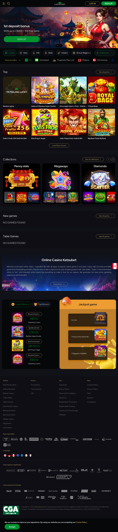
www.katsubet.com (40, 507)
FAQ (89, 393)
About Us (62, 398)
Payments (63, 385)
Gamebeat (42, 60)
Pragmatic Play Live (63, 60)
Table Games (8, 402)
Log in (92, 3)
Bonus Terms (64, 389)
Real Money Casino (10, 406)
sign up (109, 3)
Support (90, 398)
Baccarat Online (9, 415)
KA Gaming (100, 60)
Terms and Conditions (67, 393)
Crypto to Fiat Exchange (68, 410)
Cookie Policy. (81, 522)
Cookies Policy (92, 385)
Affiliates (62, 415)
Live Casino (7, 427)
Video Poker (7, 398)
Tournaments (36, 389)
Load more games (59, 145)
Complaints (91, 402)
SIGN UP (21, 39)
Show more (59, 284)
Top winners (41, 304)
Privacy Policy (92, 389)
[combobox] (105, 53)
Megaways (7, 423)
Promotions (35, 385)
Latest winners (20, 304)
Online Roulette (9, 389)
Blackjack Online (9, 410)
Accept (12, 527)
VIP (32, 393)
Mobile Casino (8, 419)
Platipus (83, 60)
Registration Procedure (68, 402)
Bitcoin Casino (8, 393)
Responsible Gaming (67, 406)
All (28, 60)
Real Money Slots (9, 385)
